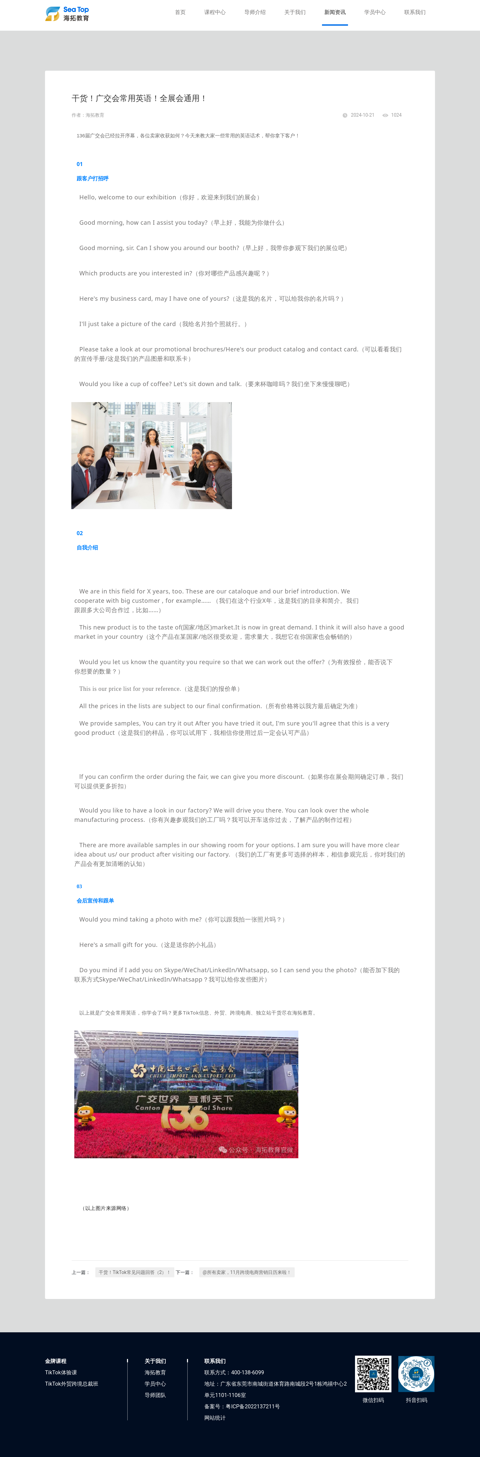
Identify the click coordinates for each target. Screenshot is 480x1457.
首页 (180, 12)
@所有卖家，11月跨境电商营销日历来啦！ (247, 1272)
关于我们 (295, 12)
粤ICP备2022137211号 (253, 1406)
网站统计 (215, 1418)
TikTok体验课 (61, 1372)
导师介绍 (255, 12)
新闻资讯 (335, 12)
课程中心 (215, 12)
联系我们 (415, 12)
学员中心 (375, 12)
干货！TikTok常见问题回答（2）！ (135, 1272)
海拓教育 (155, 1372)
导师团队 (155, 1395)
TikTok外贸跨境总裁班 (71, 1384)
